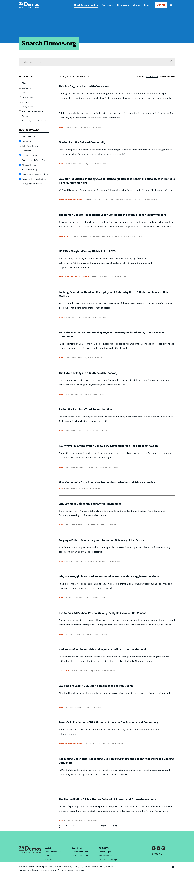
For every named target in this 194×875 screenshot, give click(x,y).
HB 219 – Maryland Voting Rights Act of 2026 (87, 251)
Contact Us (103, 847)
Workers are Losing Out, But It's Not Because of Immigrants (96, 686)
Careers (48, 859)
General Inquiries (105, 851)
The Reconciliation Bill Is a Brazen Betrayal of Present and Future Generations (107, 799)
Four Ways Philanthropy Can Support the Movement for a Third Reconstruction (108, 446)
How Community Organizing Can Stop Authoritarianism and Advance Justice (107, 482)
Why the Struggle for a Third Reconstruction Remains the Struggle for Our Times (109, 576)
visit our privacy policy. (76, 870)
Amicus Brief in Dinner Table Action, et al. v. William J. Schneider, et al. (103, 649)
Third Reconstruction (86, 5)
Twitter (158, 848)
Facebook (154, 848)
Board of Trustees (53, 851)
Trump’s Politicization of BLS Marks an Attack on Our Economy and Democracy (108, 722)
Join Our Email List (80, 855)
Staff (47, 855)
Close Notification (170, 868)
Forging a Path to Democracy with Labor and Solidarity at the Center (101, 540)
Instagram (163, 848)
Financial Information (81, 851)
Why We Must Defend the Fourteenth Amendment (90, 503)
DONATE (161, 4)
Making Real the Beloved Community (82, 142)
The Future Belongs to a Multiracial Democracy (88, 373)
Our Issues (107, 5)
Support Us (77, 847)
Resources (123, 5)
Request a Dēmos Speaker (109, 859)
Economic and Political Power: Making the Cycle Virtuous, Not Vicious (102, 613)
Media (136, 5)
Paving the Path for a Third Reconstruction (85, 409)
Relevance (152, 76)
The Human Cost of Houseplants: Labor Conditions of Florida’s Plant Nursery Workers (112, 215)
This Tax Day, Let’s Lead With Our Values (84, 86)
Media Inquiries (105, 855)
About (146, 5)
